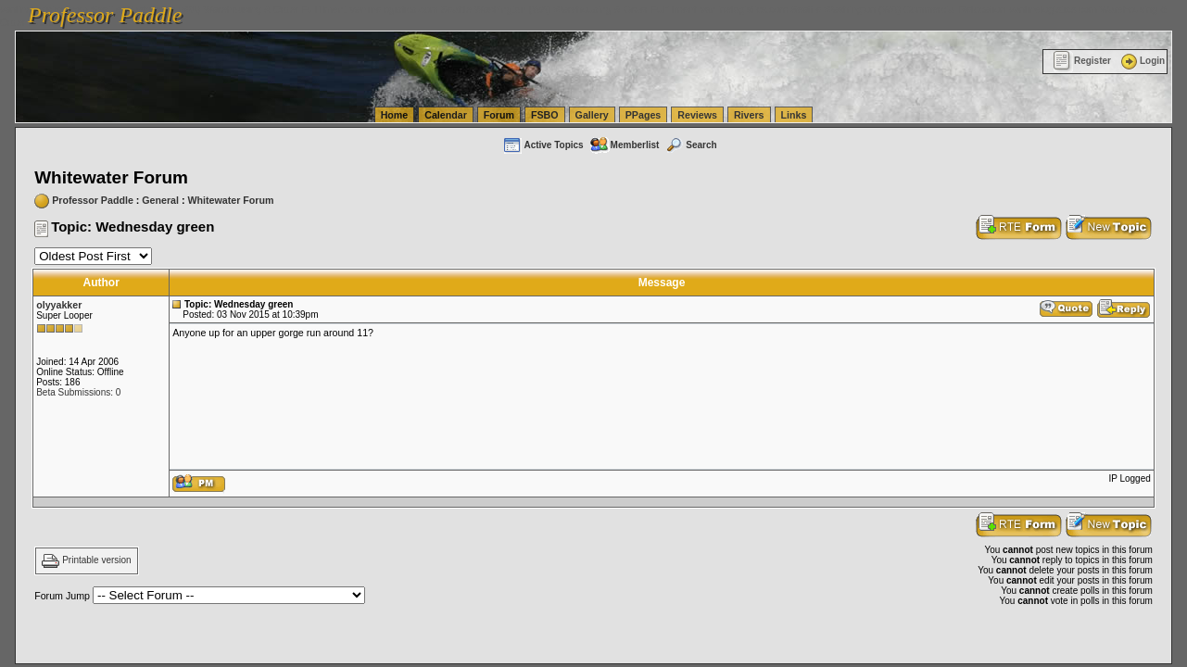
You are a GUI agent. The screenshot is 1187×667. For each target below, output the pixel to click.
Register (1082, 61)
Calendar (445, 114)
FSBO (545, 114)
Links (794, 114)
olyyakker (59, 304)
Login (1141, 61)
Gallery (592, 114)
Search (690, 145)
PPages (643, 114)
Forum (499, 114)
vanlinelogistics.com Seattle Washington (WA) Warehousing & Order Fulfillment (523, 9)
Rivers (749, 114)
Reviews (697, 114)
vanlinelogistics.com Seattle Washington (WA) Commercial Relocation (852, 9)
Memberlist (624, 145)
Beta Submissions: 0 (78, 392)
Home (395, 114)
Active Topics (542, 145)
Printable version (96, 561)
